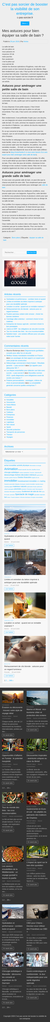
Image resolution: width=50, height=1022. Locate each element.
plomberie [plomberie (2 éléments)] (23, 489)
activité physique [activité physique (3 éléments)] (23, 465)
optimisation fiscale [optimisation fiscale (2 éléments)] (31, 486)
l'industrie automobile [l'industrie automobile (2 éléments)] (9, 484)
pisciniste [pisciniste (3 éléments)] (17, 489)
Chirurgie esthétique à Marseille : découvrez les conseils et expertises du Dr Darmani (12, 977)
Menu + (25, 23)
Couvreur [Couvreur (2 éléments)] (32, 472)
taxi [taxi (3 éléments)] (5, 497)
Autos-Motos (11, 405)
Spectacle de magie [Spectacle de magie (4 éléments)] (24, 494)
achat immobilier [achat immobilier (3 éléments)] (10, 465)
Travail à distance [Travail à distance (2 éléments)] (15, 497)
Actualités (10, 400)
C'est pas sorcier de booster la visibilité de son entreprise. (25, 8)
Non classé (10, 424)
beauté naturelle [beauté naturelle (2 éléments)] (22, 469)
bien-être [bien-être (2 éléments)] (29, 469)
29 (8, 900)
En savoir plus (8, 735)
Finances (9, 417)
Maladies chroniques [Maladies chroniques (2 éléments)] (20, 484)
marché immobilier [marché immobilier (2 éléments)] (30, 484)
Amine (26, 41)
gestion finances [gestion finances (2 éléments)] (13, 477)
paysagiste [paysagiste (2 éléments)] (11, 489)
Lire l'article (9, 545)
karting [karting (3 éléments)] (42, 481)
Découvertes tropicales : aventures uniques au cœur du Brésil (37, 758)
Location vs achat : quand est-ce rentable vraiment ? (25, 306)
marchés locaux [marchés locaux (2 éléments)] (39, 484)
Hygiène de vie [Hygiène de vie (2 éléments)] (35, 477)
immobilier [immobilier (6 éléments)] (10, 480)
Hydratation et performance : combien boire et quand (25, 299)
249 (10, 680)
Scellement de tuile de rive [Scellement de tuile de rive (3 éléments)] (31, 491)
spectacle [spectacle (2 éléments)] (12, 494)
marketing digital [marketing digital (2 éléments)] (8, 486)
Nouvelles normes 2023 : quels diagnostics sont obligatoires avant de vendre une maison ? (25, 375)
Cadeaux (9, 412)
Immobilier (10, 420)
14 (8, 788)
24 (8, 1007)
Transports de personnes (15, 432)
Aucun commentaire (39, 718)
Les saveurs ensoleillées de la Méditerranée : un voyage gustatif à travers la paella (10, 872)
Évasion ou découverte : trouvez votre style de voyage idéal (12, 710)
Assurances (10, 402)
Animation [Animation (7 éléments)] (11, 469)
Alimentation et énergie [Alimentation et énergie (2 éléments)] (35, 465)
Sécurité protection (13, 429)
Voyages (9, 437)
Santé (8, 427)
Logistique (10, 422)
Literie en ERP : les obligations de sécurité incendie (25, 329)
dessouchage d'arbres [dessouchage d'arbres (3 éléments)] (12, 475)
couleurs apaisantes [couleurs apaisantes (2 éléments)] (24, 472)
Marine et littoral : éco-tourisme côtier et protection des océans (36, 712)
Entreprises (10, 415)
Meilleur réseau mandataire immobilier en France (24, 355)
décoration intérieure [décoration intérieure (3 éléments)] (28, 475)
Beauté (9, 407)
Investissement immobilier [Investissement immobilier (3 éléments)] (27, 481)
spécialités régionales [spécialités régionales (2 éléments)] (39, 494)
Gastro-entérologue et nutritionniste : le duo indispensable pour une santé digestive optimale (37, 977)
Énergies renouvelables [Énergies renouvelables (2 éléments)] (37, 497)
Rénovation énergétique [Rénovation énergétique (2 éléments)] (15, 491)
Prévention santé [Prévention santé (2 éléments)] (31, 489)
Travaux (9, 434)
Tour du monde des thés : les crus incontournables (25, 331)
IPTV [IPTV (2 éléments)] (38, 481)
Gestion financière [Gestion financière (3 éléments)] (24, 477)
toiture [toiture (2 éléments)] (8, 497)
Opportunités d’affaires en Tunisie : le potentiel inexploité (12, 758)
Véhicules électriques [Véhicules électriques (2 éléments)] (25, 497)
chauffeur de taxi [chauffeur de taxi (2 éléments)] (36, 469)
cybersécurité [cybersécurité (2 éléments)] (38, 472)
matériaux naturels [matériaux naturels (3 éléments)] (20, 486)
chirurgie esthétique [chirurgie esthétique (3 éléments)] (11, 472)
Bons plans (16, 238)
